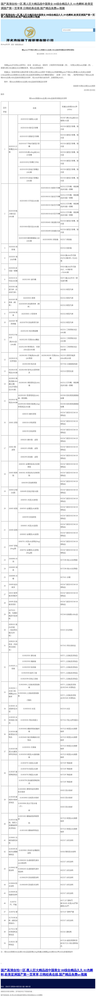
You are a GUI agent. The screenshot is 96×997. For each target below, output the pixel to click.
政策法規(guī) (19, 44)
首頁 (12, 44)
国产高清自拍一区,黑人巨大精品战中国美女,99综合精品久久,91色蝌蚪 (22, 995)
